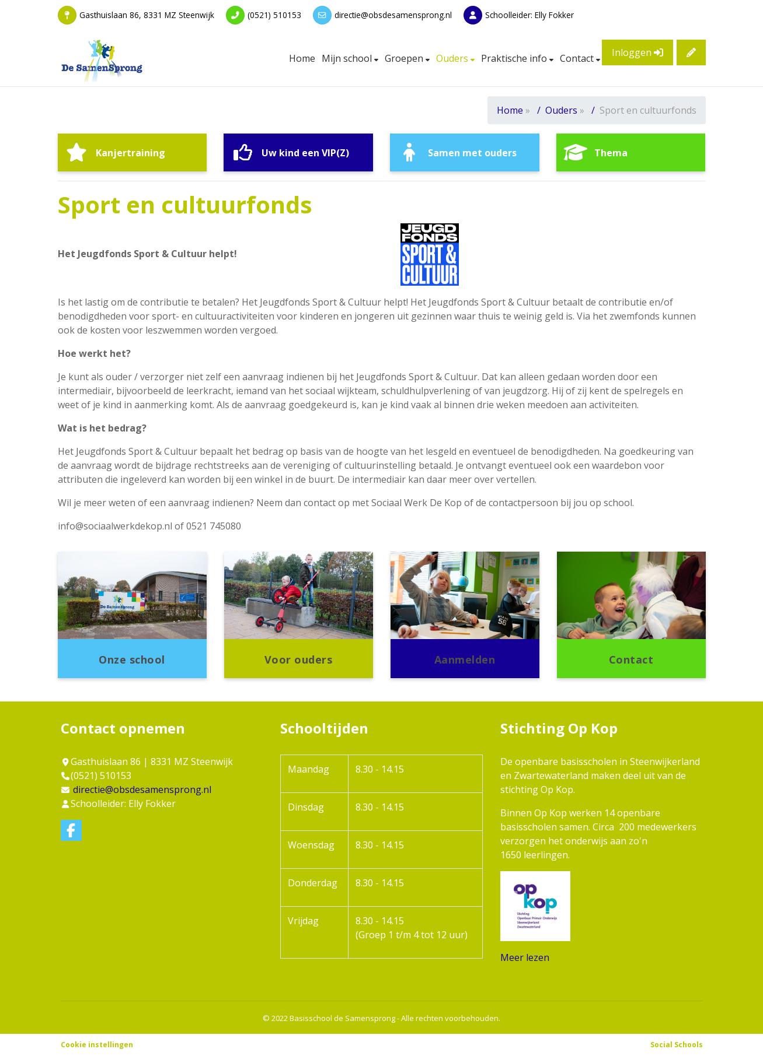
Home (302, 58)
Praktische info (515, 58)
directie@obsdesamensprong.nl (393, 14)
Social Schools (676, 1045)
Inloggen (637, 52)
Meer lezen (524, 957)
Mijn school (348, 58)
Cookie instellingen (97, 1045)
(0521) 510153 (274, 14)
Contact (578, 58)
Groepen (405, 58)
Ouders (453, 58)
